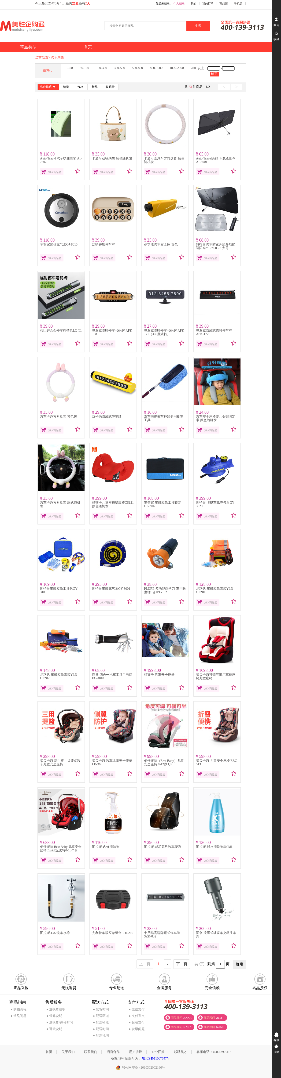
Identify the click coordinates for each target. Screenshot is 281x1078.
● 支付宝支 (137, 1016)
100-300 (101, 68)
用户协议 (135, 1052)
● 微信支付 (137, 1009)
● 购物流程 (18, 1009)
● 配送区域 (101, 1016)
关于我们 (68, 1052)
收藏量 (110, 87)
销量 (66, 87)
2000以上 (197, 68)
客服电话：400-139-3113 (213, 1052)
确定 (214, 74)
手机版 (238, 3)
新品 (95, 87)
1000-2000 (177, 68)
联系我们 (90, 1052)
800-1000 (156, 68)
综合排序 (48, 87)
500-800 (137, 68)
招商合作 (113, 1052)
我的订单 (208, 3)
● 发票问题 (137, 1029)
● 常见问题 (18, 1016)
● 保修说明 (54, 1016)
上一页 (144, 964)
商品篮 (223, 3)
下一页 (181, 964)
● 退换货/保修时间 (59, 1022)
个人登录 (179, 3)
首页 (49, 1052)
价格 (80, 87)
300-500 (119, 68)
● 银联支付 (137, 1022)
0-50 (70, 68)
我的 (193, 3)
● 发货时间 (101, 1009)
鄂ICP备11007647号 (155, 1058)
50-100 (84, 68)
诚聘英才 (180, 1052)
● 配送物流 (101, 1022)
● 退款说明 (54, 1029)
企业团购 (158, 1052)
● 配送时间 (101, 1029)
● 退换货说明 (56, 1009)
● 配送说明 (101, 1035)
